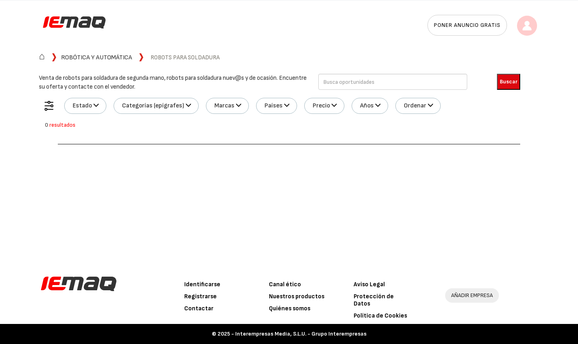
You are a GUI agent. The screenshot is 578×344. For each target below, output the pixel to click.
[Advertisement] (289, 204)
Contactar (199, 308)
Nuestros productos (296, 296)
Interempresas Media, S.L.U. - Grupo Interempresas (300, 333)
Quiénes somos (289, 308)
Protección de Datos (374, 300)
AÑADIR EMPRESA (472, 295)
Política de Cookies (380, 316)
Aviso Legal (369, 284)
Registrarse (200, 296)
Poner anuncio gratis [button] (467, 25)
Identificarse (202, 284)
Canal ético (285, 284)
